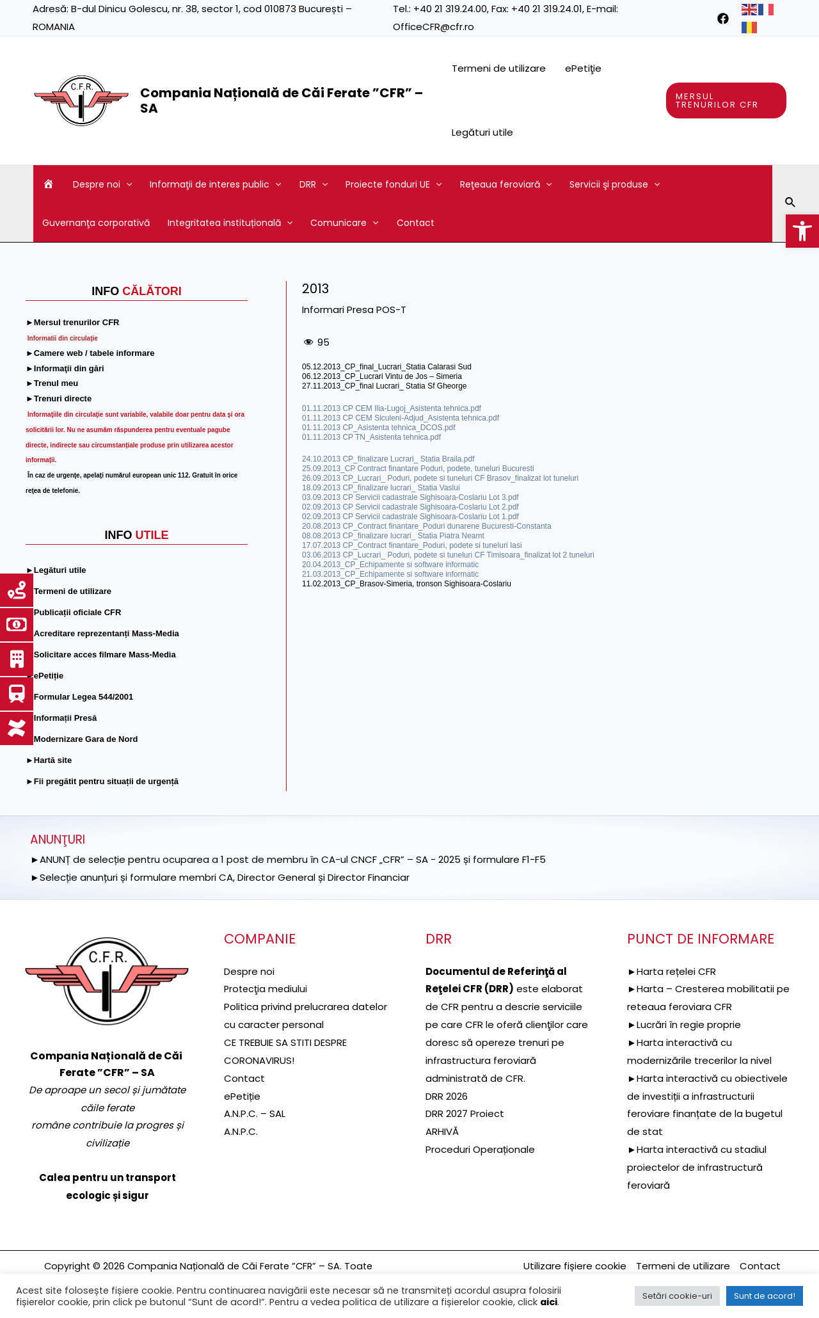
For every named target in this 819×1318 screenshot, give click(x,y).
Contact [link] (415, 222)
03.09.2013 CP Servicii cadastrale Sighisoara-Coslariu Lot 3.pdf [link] (410, 497)
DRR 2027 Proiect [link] (464, 1113)
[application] (126, 184)
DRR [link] (313, 184)
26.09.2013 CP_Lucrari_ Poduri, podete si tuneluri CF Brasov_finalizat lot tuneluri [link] (440, 478)
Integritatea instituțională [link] (230, 223)
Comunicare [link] (344, 223)
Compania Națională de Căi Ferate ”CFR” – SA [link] (281, 100)
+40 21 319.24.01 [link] (546, 8)
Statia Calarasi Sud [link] (439, 366)
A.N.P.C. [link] (241, 1131)
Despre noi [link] (102, 184)
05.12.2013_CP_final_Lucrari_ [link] (354, 366)
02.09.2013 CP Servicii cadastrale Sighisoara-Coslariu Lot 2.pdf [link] (410, 506)
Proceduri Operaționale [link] (480, 1149)
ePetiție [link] (242, 1096)
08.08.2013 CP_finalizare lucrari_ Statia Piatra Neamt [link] (393, 535)
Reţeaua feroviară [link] (506, 184)
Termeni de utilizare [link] (499, 68)
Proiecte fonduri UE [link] (393, 184)
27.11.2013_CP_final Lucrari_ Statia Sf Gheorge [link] (384, 386)
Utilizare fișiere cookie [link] (574, 1266)
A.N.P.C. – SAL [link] (254, 1113)
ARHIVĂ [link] (442, 1131)
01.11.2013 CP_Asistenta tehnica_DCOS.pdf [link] (378, 427)
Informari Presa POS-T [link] (354, 309)
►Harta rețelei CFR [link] (671, 971)
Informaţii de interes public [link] (215, 184)
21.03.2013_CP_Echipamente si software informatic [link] (390, 574)
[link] (802, 231)
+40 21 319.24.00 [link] (450, 8)
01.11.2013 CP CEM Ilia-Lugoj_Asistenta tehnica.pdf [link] (391, 408)
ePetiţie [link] (583, 68)
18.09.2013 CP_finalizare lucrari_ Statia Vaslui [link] (381, 487)
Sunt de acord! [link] (764, 1296)
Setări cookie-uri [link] (677, 1296)
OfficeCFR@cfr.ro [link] (433, 26)
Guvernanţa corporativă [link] (96, 222)
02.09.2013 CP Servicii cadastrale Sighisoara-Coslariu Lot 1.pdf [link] (410, 516)
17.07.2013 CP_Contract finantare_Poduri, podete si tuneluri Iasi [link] (412, 545)
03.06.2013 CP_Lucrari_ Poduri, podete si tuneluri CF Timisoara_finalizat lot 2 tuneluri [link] (448, 555)
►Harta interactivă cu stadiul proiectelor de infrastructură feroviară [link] (697, 1167)
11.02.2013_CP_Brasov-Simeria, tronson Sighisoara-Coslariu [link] (406, 583)
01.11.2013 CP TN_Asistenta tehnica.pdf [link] (371, 437)
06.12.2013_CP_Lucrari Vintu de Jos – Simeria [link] (382, 376)
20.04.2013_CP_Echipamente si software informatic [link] (390, 564)
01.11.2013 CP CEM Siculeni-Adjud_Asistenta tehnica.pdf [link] (400, 418)
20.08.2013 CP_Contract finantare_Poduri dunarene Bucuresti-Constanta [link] (427, 526)
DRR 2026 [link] (446, 1096)
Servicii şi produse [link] (614, 184)
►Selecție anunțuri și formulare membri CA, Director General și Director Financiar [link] (220, 877)
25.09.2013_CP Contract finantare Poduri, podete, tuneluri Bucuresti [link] (418, 468)
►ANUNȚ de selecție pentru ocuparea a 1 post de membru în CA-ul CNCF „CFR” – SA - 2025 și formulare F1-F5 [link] (288, 859)
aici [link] (548, 1302)
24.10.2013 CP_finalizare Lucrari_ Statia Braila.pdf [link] (388, 458)
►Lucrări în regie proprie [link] (684, 1024)
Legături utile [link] (482, 132)
